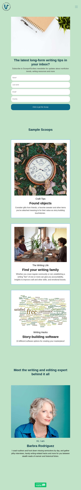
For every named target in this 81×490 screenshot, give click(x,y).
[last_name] (40, 85)
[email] (40, 92)
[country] (40, 99)
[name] (40, 78)
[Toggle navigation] (76, 6)
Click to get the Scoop (40, 107)
